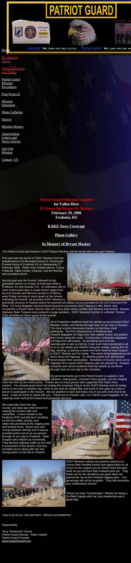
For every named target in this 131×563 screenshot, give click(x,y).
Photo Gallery (66, 235)
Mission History (13, 126)
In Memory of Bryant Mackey (66, 244)
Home (6, 50)
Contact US (10, 159)
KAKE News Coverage (66, 226)
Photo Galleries (12, 112)
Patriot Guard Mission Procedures (11, 83)
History (7, 119)
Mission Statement (8, 103)
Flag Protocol (11, 94)
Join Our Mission (8, 150)
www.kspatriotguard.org (16, 541)
